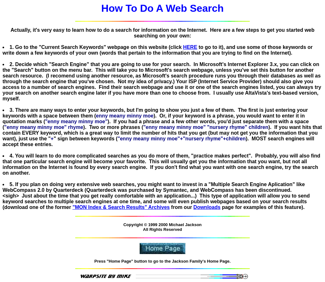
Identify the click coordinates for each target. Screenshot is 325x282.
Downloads (206, 207)
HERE (190, 47)
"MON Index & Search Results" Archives (120, 207)
